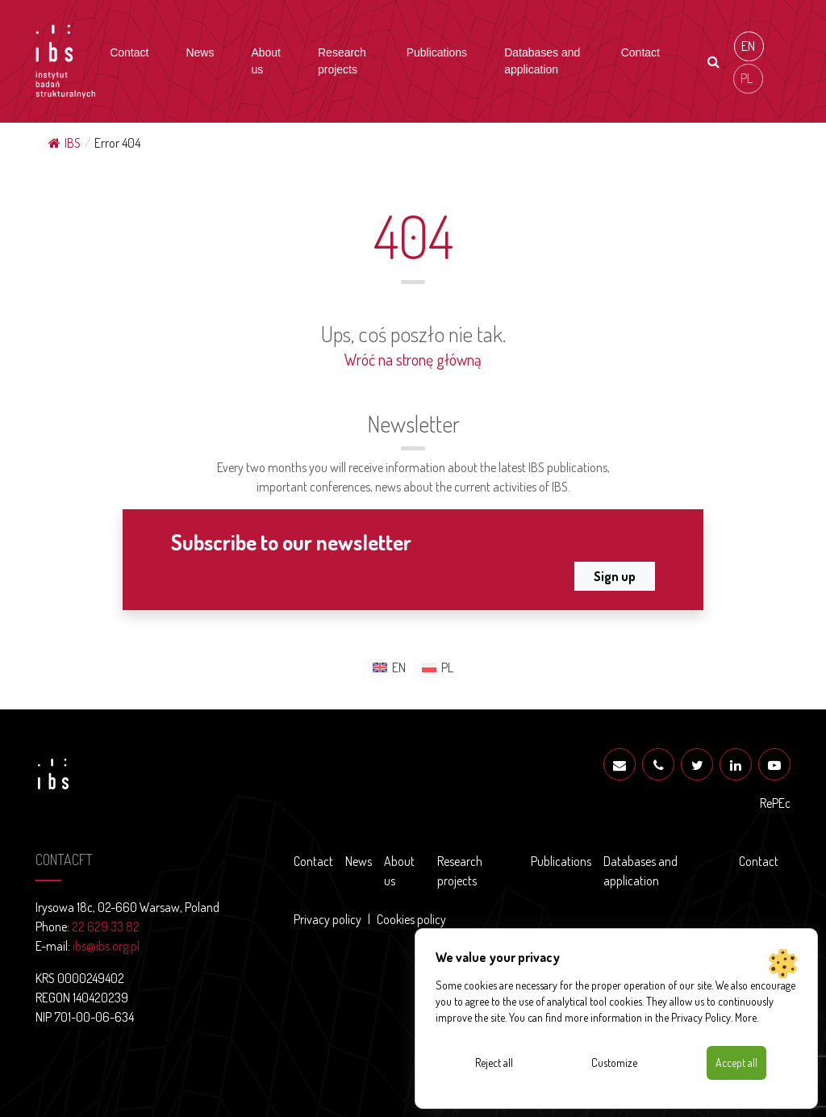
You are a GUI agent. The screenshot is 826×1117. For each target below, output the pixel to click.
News (200, 52)
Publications (437, 52)
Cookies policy (411, 919)
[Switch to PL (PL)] (748, 79)
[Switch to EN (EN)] (749, 46)
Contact (129, 52)
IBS (64, 143)
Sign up (615, 576)
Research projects (342, 61)
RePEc (775, 803)
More (746, 1017)
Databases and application (542, 61)
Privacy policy (327, 919)
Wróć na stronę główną (413, 359)
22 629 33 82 (106, 926)
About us (266, 61)
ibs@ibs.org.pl (106, 946)
